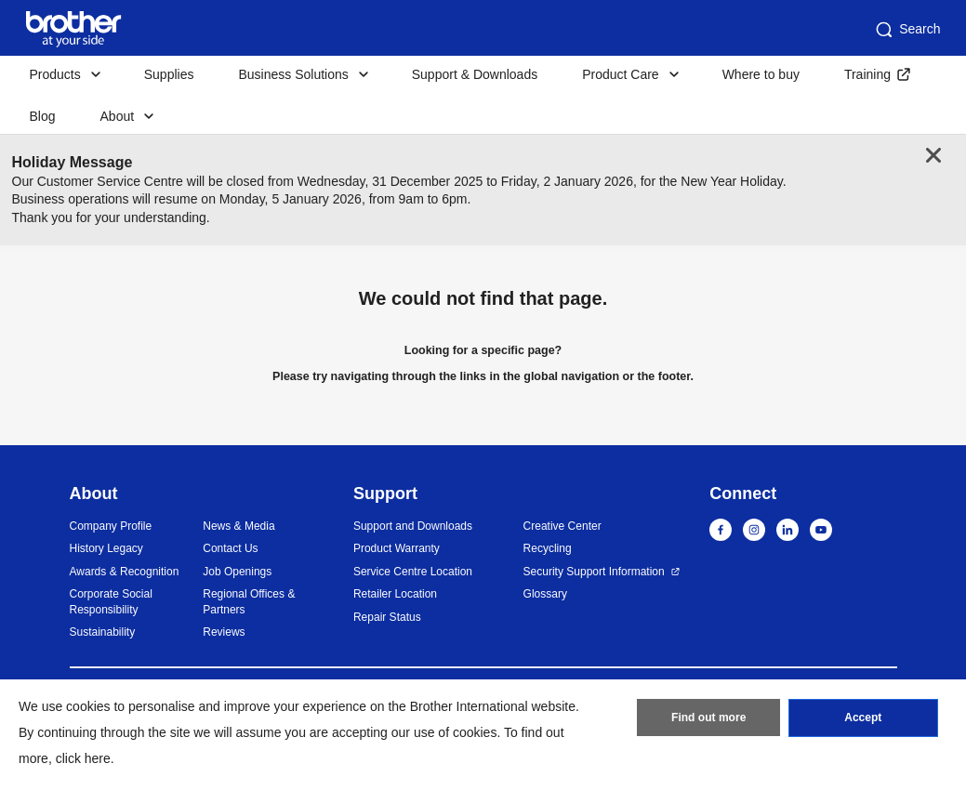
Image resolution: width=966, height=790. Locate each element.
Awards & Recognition (124, 571)
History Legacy (106, 548)
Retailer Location (395, 593)
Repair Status (387, 617)
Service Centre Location (412, 571)
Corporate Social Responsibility (111, 601)
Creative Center (562, 526)
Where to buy (761, 74)
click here (83, 758)
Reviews (224, 632)
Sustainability (103, 632)
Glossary (545, 593)
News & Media (238, 526)
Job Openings (237, 571)
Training (867, 74)
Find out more (708, 718)
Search (906, 30)
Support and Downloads (412, 526)
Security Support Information (594, 571)
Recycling (547, 548)
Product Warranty (396, 548)
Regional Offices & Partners (249, 601)
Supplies (169, 74)
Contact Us (230, 548)
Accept (862, 718)
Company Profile (111, 526)
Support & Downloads (474, 74)
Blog (43, 116)
